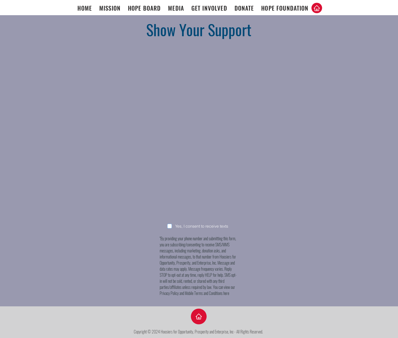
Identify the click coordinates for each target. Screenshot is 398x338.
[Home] (316, 8)
